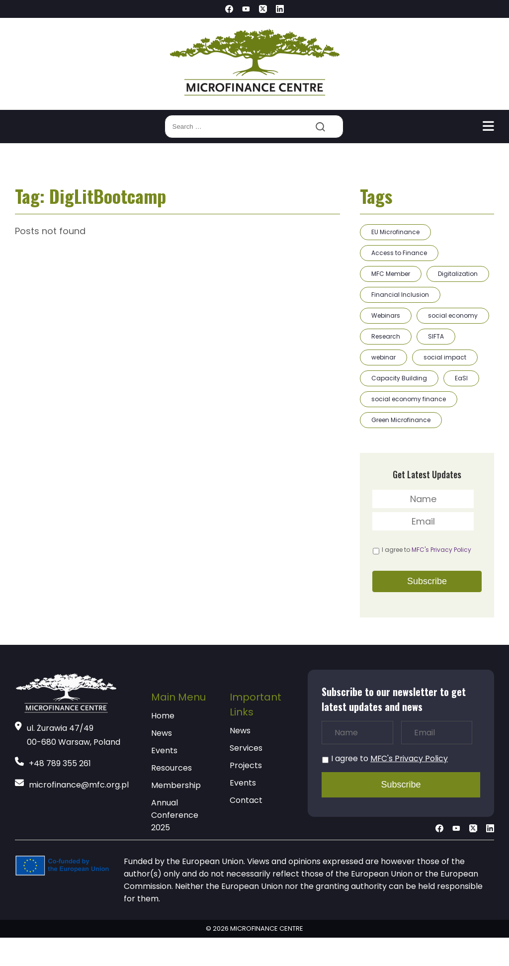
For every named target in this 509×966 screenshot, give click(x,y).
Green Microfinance (400, 420)
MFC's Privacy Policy (441, 549)
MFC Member (390, 273)
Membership (176, 785)
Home (162, 715)
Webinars (385, 315)
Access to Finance (399, 253)
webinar (383, 357)
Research (385, 336)
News (161, 733)
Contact (246, 800)
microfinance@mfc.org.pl (79, 784)
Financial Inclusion (400, 294)
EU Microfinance (395, 232)
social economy (453, 315)
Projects (246, 765)
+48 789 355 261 (60, 763)
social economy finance (408, 399)
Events (164, 750)
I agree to (426, 549)
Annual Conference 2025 (174, 815)
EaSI (461, 378)
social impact (445, 357)
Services (246, 748)
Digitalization (458, 273)
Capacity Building (399, 378)
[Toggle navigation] (488, 126)
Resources (171, 768)
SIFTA (436, 336)
